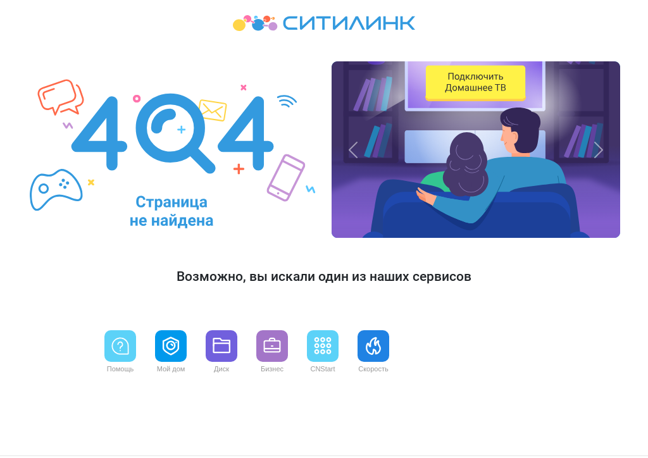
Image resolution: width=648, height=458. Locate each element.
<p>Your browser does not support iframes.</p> (324, 229)
